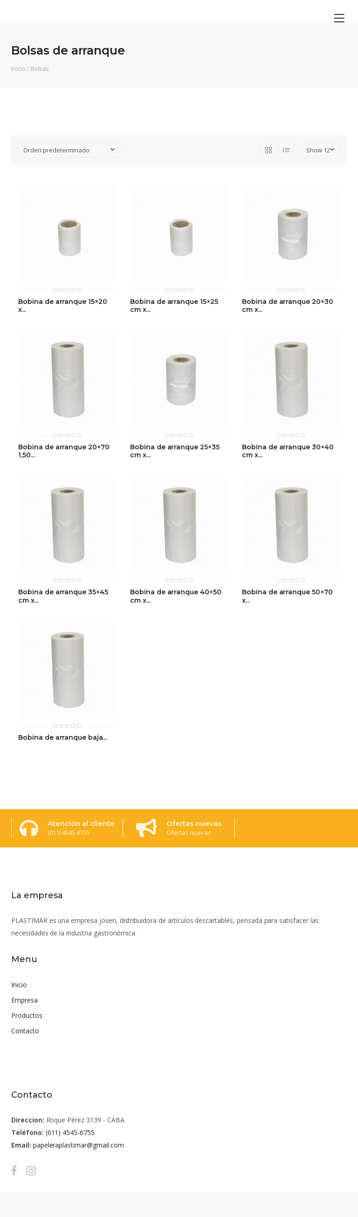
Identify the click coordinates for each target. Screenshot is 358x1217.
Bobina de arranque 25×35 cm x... (175, 451)
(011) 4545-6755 (70, 1132)
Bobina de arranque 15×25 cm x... (174, 306)
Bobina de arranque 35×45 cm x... (63, 596)
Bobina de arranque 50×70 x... (287, 596)
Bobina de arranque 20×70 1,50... (64, 451)
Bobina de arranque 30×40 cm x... (288, 451)
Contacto (25, 1030)
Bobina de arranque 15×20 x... (62, 306)
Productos (26, 1015)
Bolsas (40, 68)
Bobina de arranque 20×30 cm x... (287, 306)
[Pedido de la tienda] (69, 150)
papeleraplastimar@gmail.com (78, 1145)
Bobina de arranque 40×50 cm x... (175, 596)
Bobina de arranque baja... (62, 738)
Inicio (18, 68)
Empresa (24, 1000)
